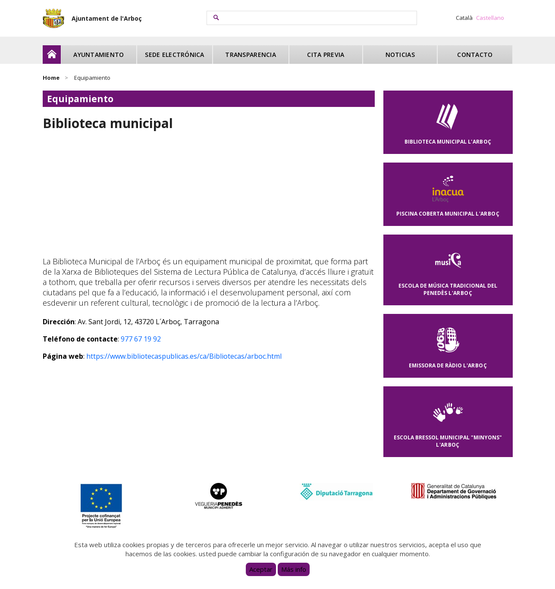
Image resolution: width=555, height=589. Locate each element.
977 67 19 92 (141, 339)
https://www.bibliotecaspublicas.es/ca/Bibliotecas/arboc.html (184, 356)
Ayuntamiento (98, 54)
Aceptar (261, 569)
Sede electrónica (174, 54)
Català (464, 18)
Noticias (400, 54)
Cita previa (325, 54)
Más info (293, 569)
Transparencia (250, 54)
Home (51, 77)
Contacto (474, 54)
